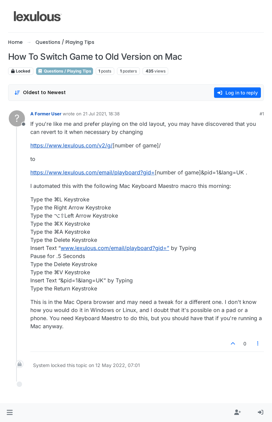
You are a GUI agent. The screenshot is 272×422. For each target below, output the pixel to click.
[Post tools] (258, 343)
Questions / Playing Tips (64, 71)
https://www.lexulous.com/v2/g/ (71, 145)
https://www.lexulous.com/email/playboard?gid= (92, 172)
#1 (262, 113)
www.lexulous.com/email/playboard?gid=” (115, 248)
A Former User (45, 113)
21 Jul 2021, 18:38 (101, 113)
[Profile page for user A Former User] (17, 118)
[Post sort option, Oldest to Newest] (40, 92)
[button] (10, 412)
